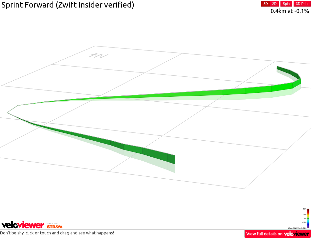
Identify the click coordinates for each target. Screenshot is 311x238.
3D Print (302, 4)
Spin (286, 4)
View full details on (277, 233)
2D (274, 4)
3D (265, 4)
